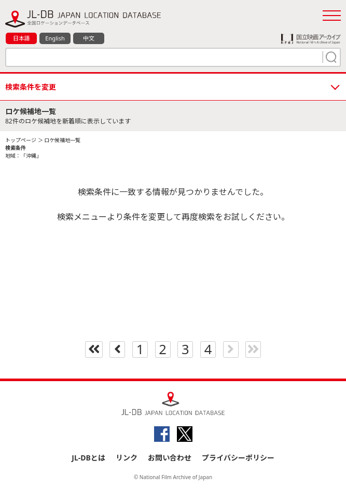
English (54, 38)
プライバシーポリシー (238, 458)
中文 (88, 38)
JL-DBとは (88, 458)
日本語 (21, 38)
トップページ (20, 140)
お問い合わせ (169, 458)
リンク (126, 458)
